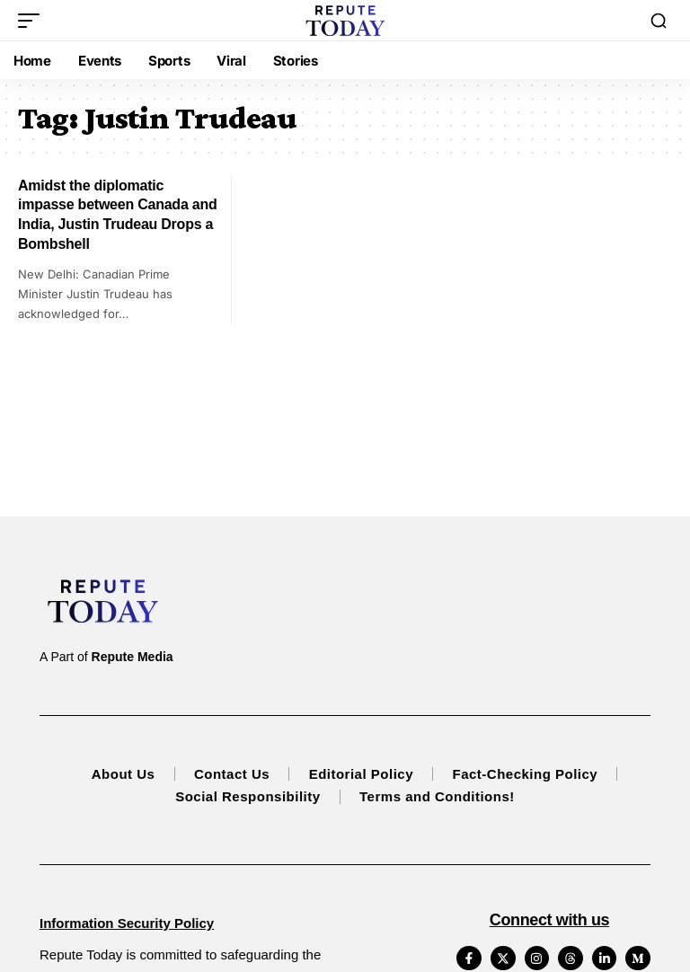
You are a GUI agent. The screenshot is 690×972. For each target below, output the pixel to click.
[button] (33, 20)
